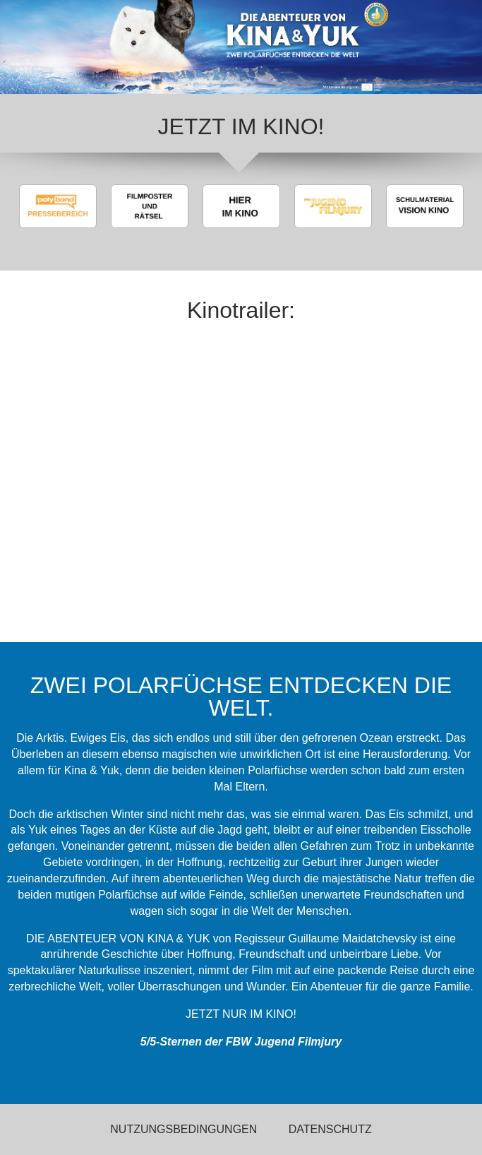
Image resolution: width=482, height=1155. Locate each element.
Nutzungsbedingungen (183, 1129)
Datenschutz (330, 1129)
